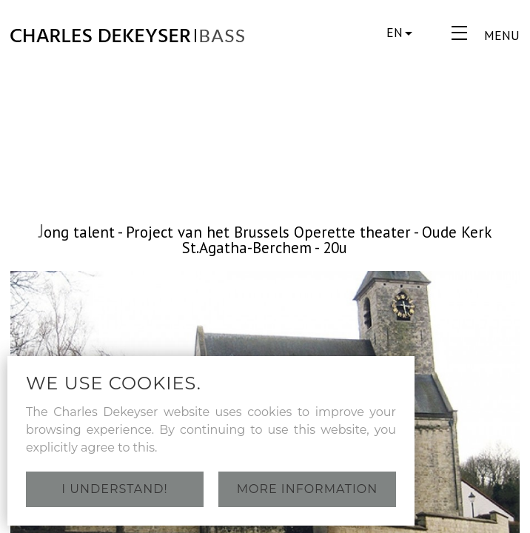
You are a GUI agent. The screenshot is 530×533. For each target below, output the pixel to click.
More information (307, 489)
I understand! (114, 489)
